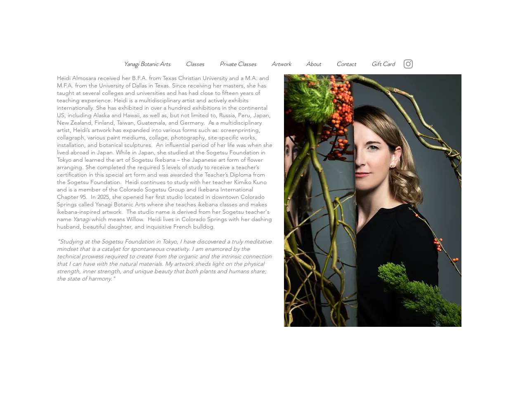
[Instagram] (408, 64)
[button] (281, 64)
